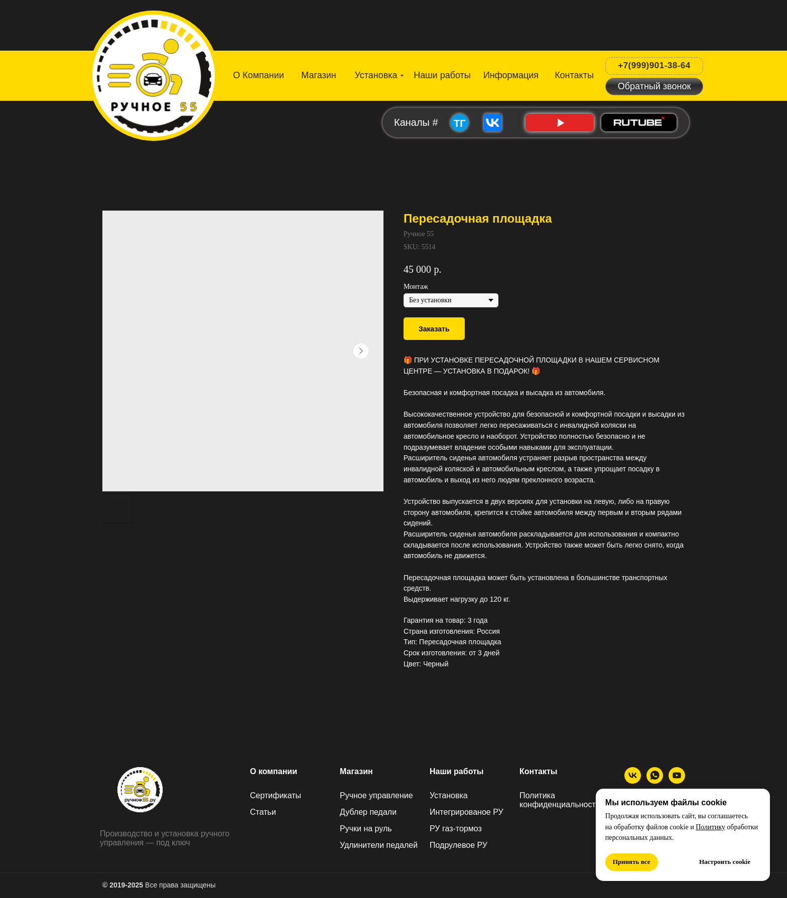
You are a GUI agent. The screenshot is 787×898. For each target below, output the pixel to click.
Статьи (263, 812)
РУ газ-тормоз (456, 828)
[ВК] (632, 781)
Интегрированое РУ (466, 812)
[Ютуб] (677, 781)
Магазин (356, 771)
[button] (654, 86)
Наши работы (457, 771)
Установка (449, 795)
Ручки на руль (366, 828)
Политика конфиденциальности (559, 800)
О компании (273, 771)
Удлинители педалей (379, 845)
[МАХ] (654, 781)
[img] (154, 74)
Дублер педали (368, 812)
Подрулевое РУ (458, 845)
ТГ (460, 123)
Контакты (538, 771)
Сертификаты (275, 795)
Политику (710, 827)
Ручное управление (376, 795)
